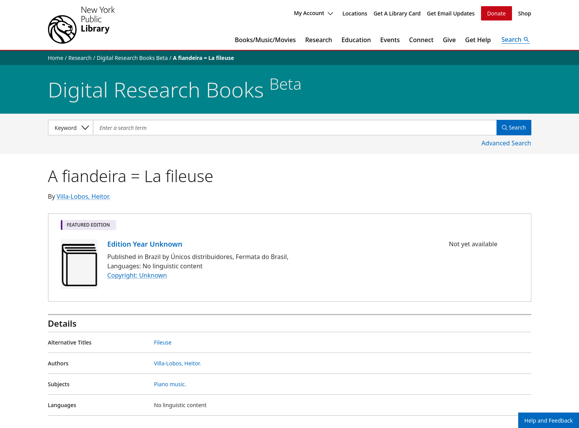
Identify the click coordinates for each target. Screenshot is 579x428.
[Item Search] (294, 127)
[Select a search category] (70, 127)
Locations (354, 13)
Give (449, 40)
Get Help (478, 40)
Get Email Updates (450, 13)
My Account (313, 13)
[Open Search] (515, 40)
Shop (524, 13)
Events (390, 40)
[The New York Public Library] (81, 25)
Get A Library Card (397, 13)
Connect (421, 40)
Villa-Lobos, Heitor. (83, 196)
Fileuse (163, 342)
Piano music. (170, 384)
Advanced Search (506, 143)
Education (356, 40)
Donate (496, 13)
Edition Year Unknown (144, 244)
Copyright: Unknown (137, 275)
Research (318, 40)
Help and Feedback (548, 420)
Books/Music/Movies (265, 40)
